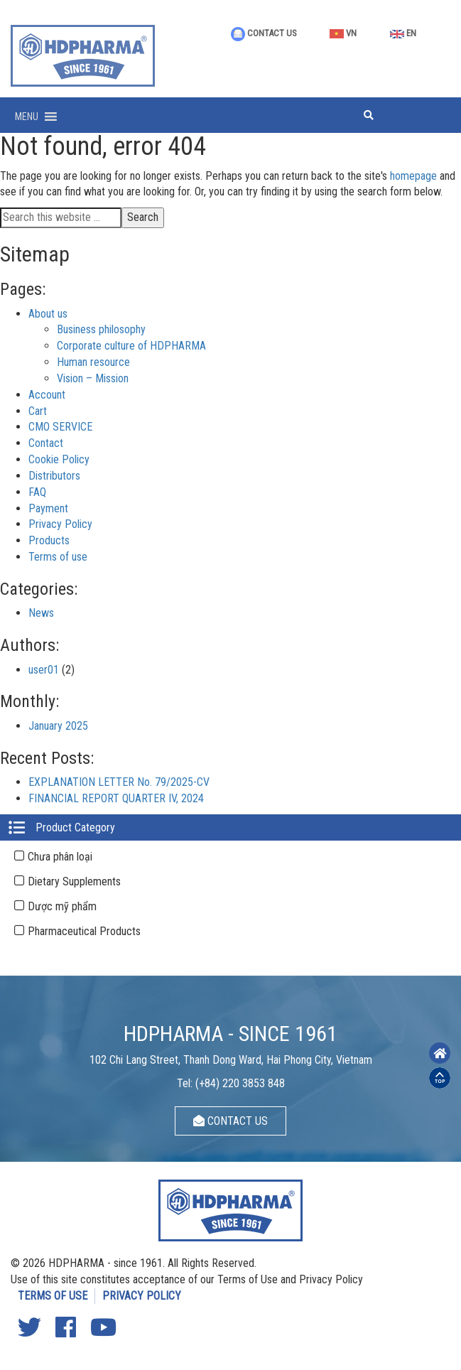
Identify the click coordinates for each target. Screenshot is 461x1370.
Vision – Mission (93, 378)
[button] (26, 116)
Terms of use (57, 556)
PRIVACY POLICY (141, 1295)
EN (403, 33)
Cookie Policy (59, 459)
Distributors (54, 475)
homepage (413, 176)
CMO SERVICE (60, 426)
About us (47, 313)
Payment (48, 508)
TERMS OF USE (52, 1295)
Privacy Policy (60, 524)
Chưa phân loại (60, 856)
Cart (37, 411)
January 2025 (58, 726)
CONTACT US (264, 33)
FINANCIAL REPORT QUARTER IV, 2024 (116, 798)
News (41, 613)
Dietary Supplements (74, 881)
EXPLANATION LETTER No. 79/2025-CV (119, 782)
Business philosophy (101, 329)
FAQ (37, 492)
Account (46, 394)
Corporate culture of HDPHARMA (131, 345)
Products (49, 540)
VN (343, 33)
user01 (43, 669)
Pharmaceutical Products (84, 931)
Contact (45, 443)
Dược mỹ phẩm (62, 906)
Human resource (93, 362)
